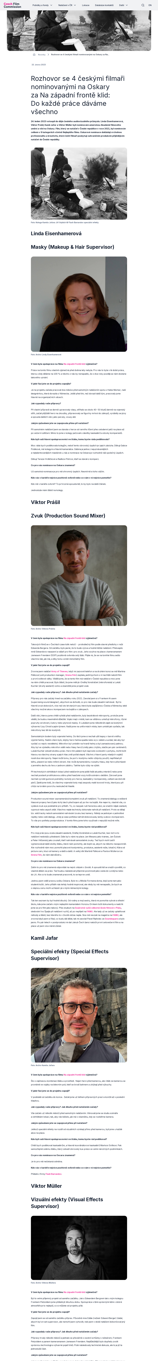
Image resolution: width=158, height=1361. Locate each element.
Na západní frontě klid (74, 364)
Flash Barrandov (53, 1174)
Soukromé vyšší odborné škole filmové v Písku (98, 908)
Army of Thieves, (59, 671)
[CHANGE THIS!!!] (34, 54)
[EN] (150, 5)
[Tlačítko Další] (124, 5)
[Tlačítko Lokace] (86, 5)
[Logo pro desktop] (12, 5)
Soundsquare (111, 918)
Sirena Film (70, 675)
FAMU (90, 911)
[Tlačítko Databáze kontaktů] (104, 5)
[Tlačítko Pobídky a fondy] (42, 5)
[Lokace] (41, 54)
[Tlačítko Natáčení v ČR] (67, 5)
